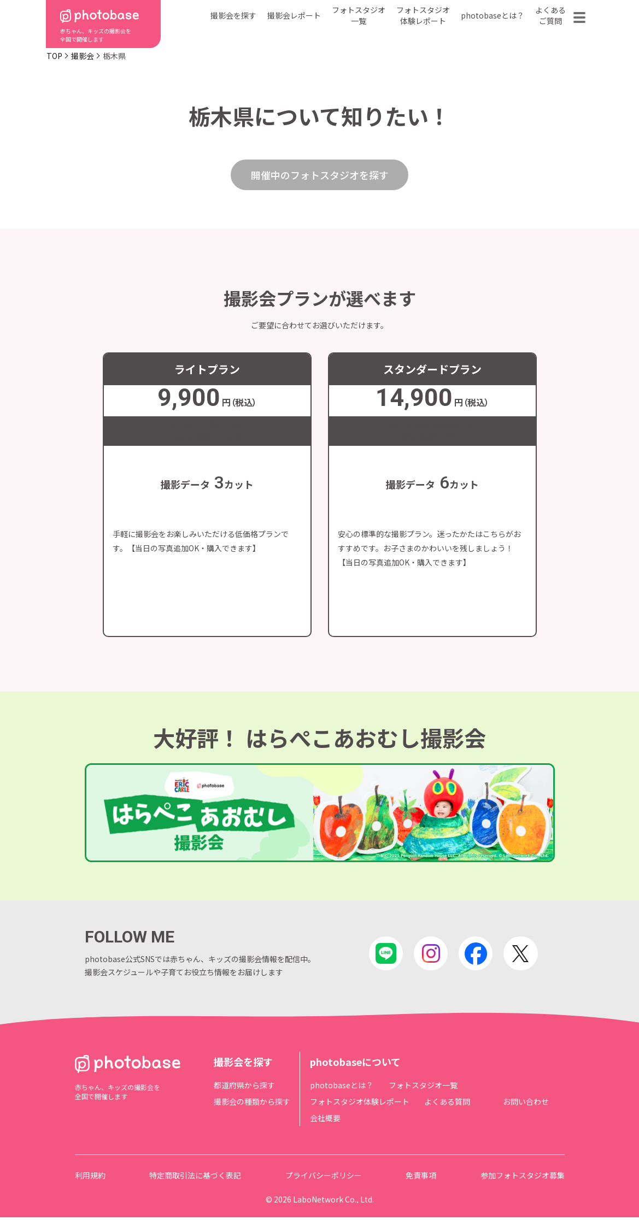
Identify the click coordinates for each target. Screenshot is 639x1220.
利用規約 (90, 1178)
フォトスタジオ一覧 (358, 15)
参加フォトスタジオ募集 (522, 1178)
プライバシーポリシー (323, 1178)
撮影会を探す (233, 15)
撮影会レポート (294, 15)
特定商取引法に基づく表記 (195, 1178)
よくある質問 (447, 1104)
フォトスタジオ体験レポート (423, 15)
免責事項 (421, 1178)
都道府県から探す (244, 1087)
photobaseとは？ (492, 15)
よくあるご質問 (550, 15)
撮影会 (82, 55)
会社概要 (325, 1120)
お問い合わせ (526, 1104)
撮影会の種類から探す (252, 1104)
